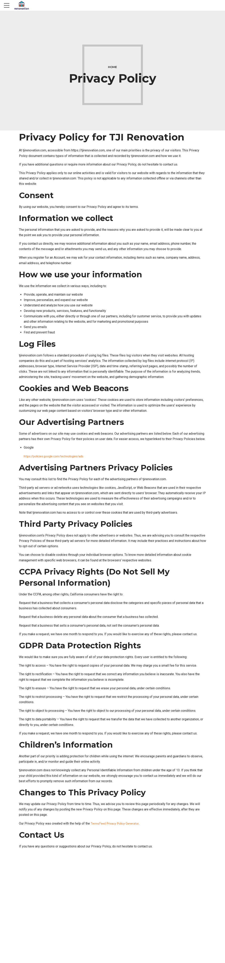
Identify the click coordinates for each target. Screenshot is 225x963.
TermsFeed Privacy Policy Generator (116, 823)
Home (112, 67)
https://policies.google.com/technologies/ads (56, 456)
